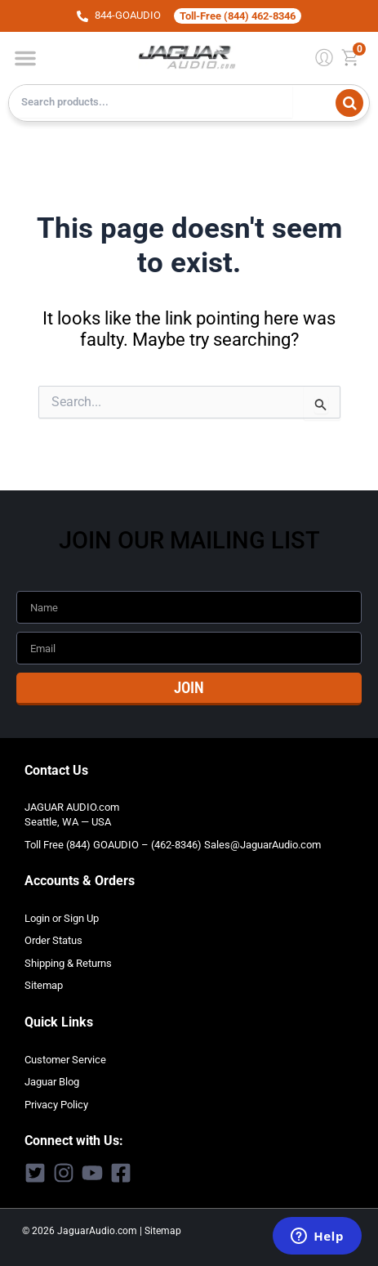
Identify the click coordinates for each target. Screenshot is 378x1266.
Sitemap (43, 985)
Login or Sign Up (61, 918)
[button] (25, 58)
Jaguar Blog (51, 1082)
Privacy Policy (56, 1104)
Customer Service (65, 1060)
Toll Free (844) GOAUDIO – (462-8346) (113, 845)
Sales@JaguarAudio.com (262, 845)
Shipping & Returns (68, 963)
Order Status (53, 940)
